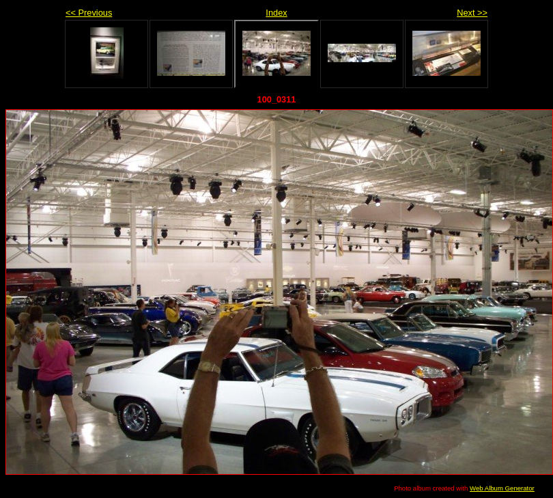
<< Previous (89, 13)
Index (276, 13)
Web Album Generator (502, 488)
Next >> (472, 13)
